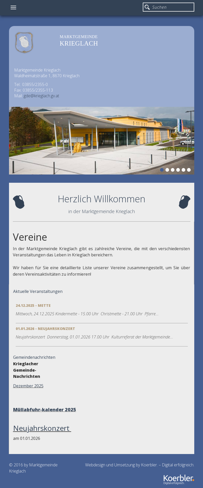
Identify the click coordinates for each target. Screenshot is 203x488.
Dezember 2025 (28, 386)
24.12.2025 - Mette (33, 305)
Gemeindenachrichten (34, 357)
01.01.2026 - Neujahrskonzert (45, 328)
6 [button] (189, 170)
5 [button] (184, 170)
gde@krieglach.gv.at (41, 96)
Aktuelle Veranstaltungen (38, 291)
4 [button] (178, 170)
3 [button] (173, 170)
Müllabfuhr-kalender (38, 409)
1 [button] (162, 170)
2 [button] (168, 170)
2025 (70, 409)
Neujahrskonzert (42, 428)
